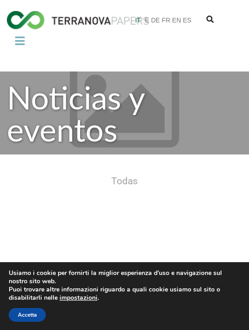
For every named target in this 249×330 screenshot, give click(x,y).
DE (155, 20)
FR (166, 20)
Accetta (27, 315)
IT (138, 20)
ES (187, 20)
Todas (124, 181)
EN (176, 20)
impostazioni (78, 298)
